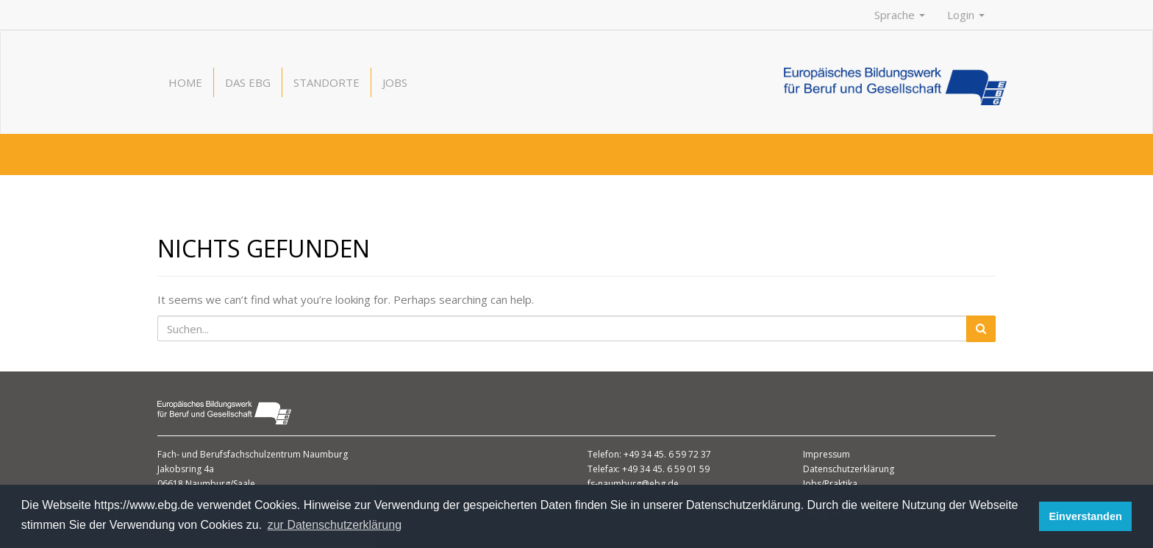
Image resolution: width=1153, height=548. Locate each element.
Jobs (394, 82)
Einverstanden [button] (1085, 516)
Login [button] (966, 14)
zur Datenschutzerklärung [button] (334, 525)
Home (185, 82)
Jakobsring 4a (185, 469)
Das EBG (248, 82)
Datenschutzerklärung (848, 469)
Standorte (326, 82)
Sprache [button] (899, 14)
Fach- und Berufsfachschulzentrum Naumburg (252, 454)
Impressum (826, 454)
